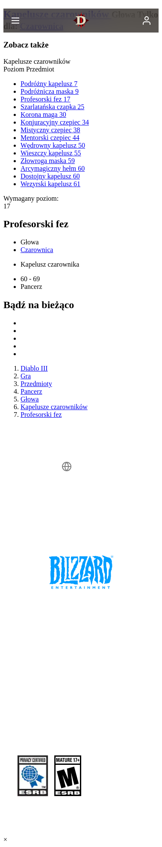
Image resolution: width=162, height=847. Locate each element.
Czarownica (37, 249)
